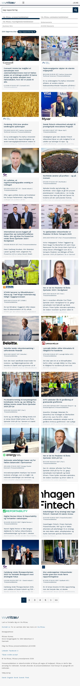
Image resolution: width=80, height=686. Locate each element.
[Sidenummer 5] (45, 600)
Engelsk (10, 677)
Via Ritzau (41, 627)
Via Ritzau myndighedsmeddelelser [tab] (18, 22)
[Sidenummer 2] (29, 600)
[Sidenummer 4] (40, 600)
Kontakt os (6, 627)
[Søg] (37, 10)
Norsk (16, 677)
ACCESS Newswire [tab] (47, 26)
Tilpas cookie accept (10, 655)
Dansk (4, 677)
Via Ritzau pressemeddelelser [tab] (16, 17)
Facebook (12, 651)
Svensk (21, 677)
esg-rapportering (27, 32)
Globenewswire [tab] (46, 22)
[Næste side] (51, 600)
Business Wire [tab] (8, 26)
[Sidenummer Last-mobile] (56, 600)
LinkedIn (5, 651)
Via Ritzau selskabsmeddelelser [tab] (54, 17)
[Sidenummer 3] (34, 600)
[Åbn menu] (23, 2)
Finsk (27, 677)
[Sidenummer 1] (24, 600)
